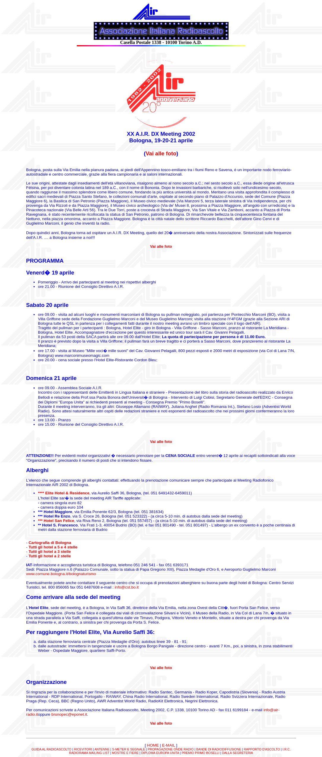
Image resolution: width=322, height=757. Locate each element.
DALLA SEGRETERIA (237, 753)
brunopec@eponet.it (69, 714)
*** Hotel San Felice (56, 520)
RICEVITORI (83, 749)
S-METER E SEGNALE (128, 749)
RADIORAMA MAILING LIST (89, 753)
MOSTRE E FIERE (125, 753)
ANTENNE (101, 749)
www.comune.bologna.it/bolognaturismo (61, 574)
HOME (153, 745)
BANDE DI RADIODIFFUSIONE (218, 749)
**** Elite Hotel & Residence (63, 493)
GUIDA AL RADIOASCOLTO (51, 749)
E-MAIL (168, 745)
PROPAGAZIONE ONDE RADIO (171, 749)
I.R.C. (287, 749)
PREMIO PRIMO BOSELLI (200, 753)
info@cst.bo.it (127, 587)
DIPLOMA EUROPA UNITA (160, 753)
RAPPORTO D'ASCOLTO (262, 749)
